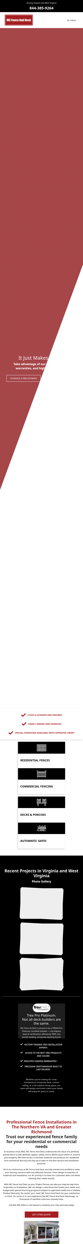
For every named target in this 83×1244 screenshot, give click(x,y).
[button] (23, 378)
